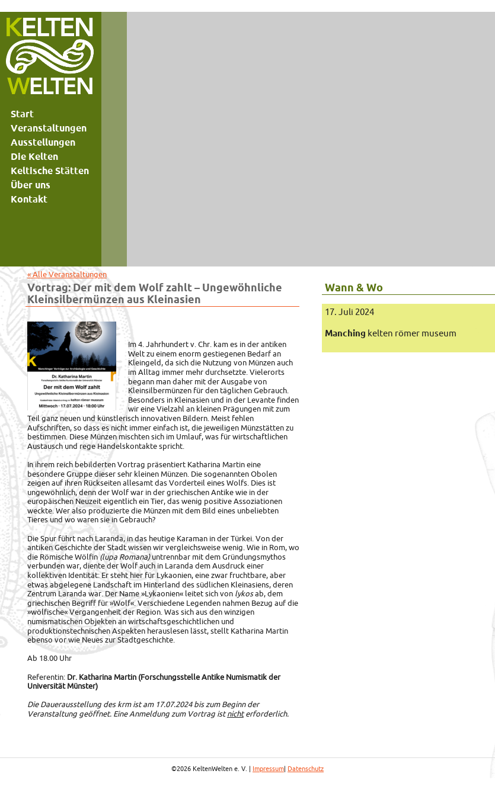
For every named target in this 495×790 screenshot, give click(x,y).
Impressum (268, 768)
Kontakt (29, 199)
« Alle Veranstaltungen (67, 274)
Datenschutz (306, 768)
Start (22, 113)
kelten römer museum (390, 333)
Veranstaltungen (49, 128)
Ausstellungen (43, 142)
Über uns (30, 184)
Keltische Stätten (50, 170)
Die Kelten (34, 156)
